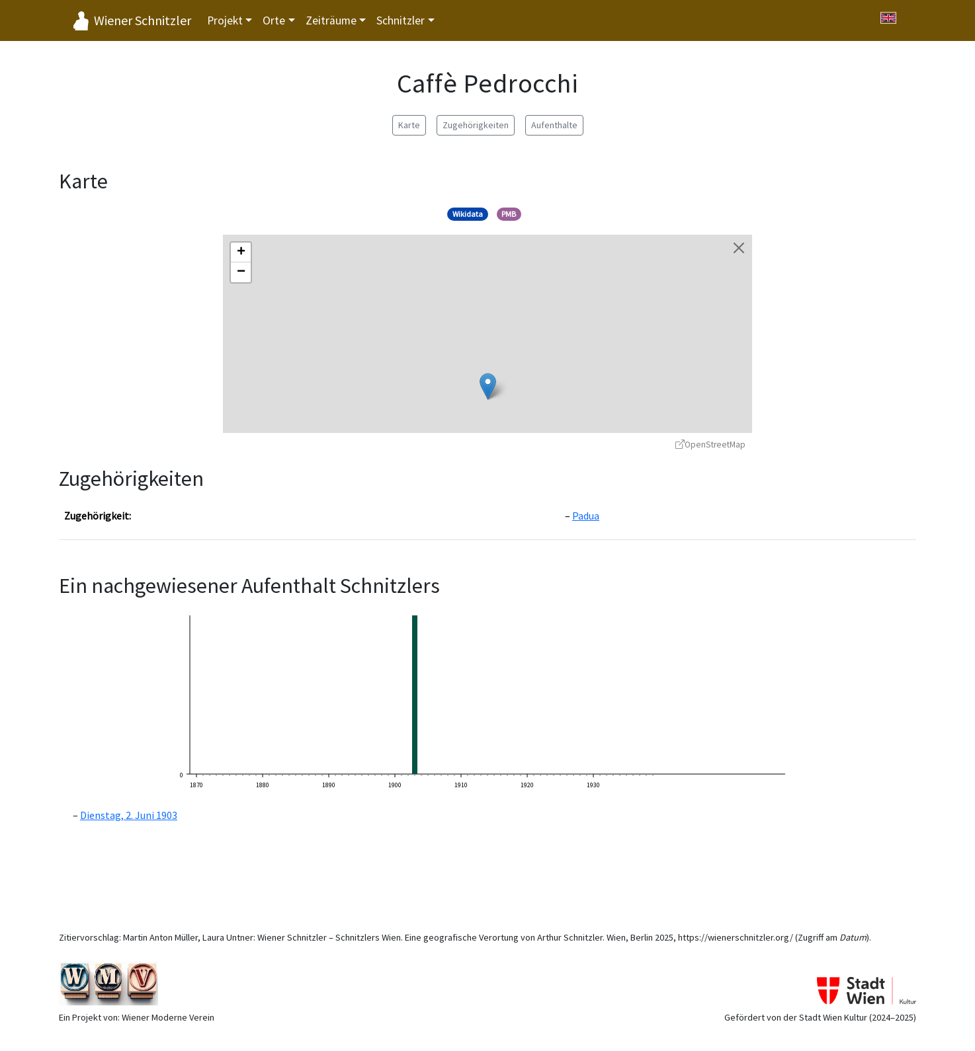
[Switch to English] (888, 18)
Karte (409, 125)
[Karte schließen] (739, 248)
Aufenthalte (554, 125)
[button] (488, 386)
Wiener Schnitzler (142, 20)
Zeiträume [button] (331, 20)
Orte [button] (274, 20)
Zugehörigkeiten (476, 125)
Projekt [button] (225, 20)
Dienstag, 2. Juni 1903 (128, 815)
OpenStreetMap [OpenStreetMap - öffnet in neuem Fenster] (710, 444)
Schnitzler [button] (400, 20)
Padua (585, 515)
